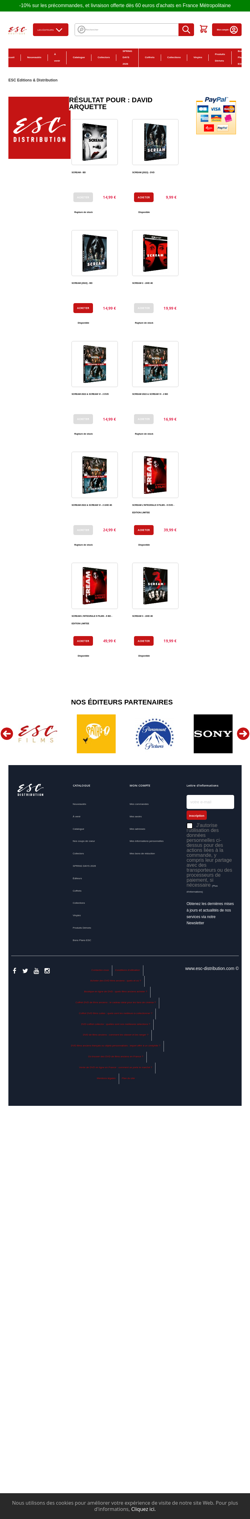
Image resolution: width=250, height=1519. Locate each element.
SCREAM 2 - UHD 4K (142, 283)
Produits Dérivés (220, 57)
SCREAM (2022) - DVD (143, 172)
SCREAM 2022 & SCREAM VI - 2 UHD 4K (92, 505)
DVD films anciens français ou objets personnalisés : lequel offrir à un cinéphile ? (115, 1045)
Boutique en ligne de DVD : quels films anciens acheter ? (115, 991)
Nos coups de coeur (84, 841)
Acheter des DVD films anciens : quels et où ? (115, 980)
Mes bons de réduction (142, 853)
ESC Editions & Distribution (33, 80)
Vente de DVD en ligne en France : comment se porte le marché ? (115, 1067)
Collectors (104, 57)
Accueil (10, 57)
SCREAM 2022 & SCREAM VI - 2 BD (150, 394)
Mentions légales (106, 1078)
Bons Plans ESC (82, 940)
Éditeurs (77, 878)
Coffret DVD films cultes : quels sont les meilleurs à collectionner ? (115, 1013)
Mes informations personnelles (147, 841)
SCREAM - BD (79, 172)
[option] (37, 734)
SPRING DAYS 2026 (127, 58)
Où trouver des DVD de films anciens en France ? (115, 1056)
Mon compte (227, 30)
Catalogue (79, 57)
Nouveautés (34, 57)
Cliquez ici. (143, 1509)
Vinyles (197, 57)
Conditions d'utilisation (127, 970)
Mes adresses (137, 829)
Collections (174, 57)
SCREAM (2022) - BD (82, 283)
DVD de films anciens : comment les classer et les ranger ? (115, 1034)
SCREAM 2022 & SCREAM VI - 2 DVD (90, 394)
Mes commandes (139, 804)
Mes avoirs (136, 816)
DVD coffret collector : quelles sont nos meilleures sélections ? (115, 1024)
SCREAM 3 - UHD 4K (142, 616)
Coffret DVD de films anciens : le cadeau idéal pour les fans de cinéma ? (116, 1002)
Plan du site (128, 1078)
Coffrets (150, 57)
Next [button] (243, 733)
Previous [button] (7, 733)
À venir (57, 57)
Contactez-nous (100, 970)
